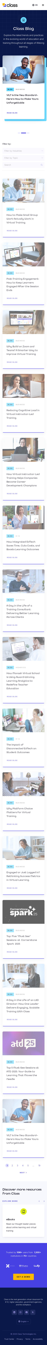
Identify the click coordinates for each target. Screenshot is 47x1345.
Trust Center (9, 1339)
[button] (39, 1201)
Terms (27, 1339)
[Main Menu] (42, 5)
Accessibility (38, 1339)
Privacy (20, 1339)
